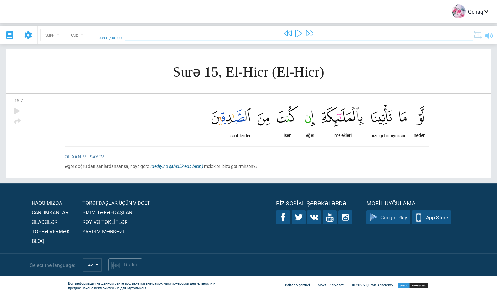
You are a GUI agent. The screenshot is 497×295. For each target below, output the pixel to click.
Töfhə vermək (51, 231)
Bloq (38, 241)
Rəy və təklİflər (105, 221)
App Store (431, 217)
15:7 (18, 100)
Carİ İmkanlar (50, 212)
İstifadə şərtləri (297, 284)
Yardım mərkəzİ (103, 231)
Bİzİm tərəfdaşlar (107, 212)
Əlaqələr (45, 221)
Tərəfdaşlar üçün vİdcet (116, 202)
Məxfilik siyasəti (331, 284)
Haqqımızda (47, 202)
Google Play (388, 217)
